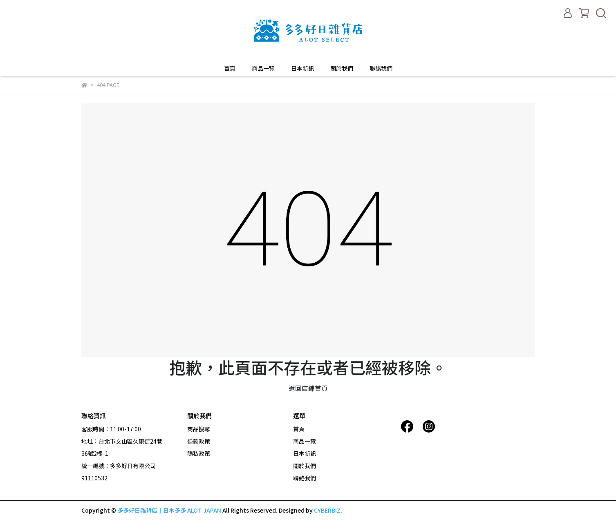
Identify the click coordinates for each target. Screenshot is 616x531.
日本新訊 (302, 68)
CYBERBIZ (327, 510)
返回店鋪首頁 (308, 388)
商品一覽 (263, 68)
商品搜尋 (198, 429)
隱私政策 (198, 453)
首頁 (229, 68)
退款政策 (198, 441)
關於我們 (341, 68)
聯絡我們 (381, 68)
